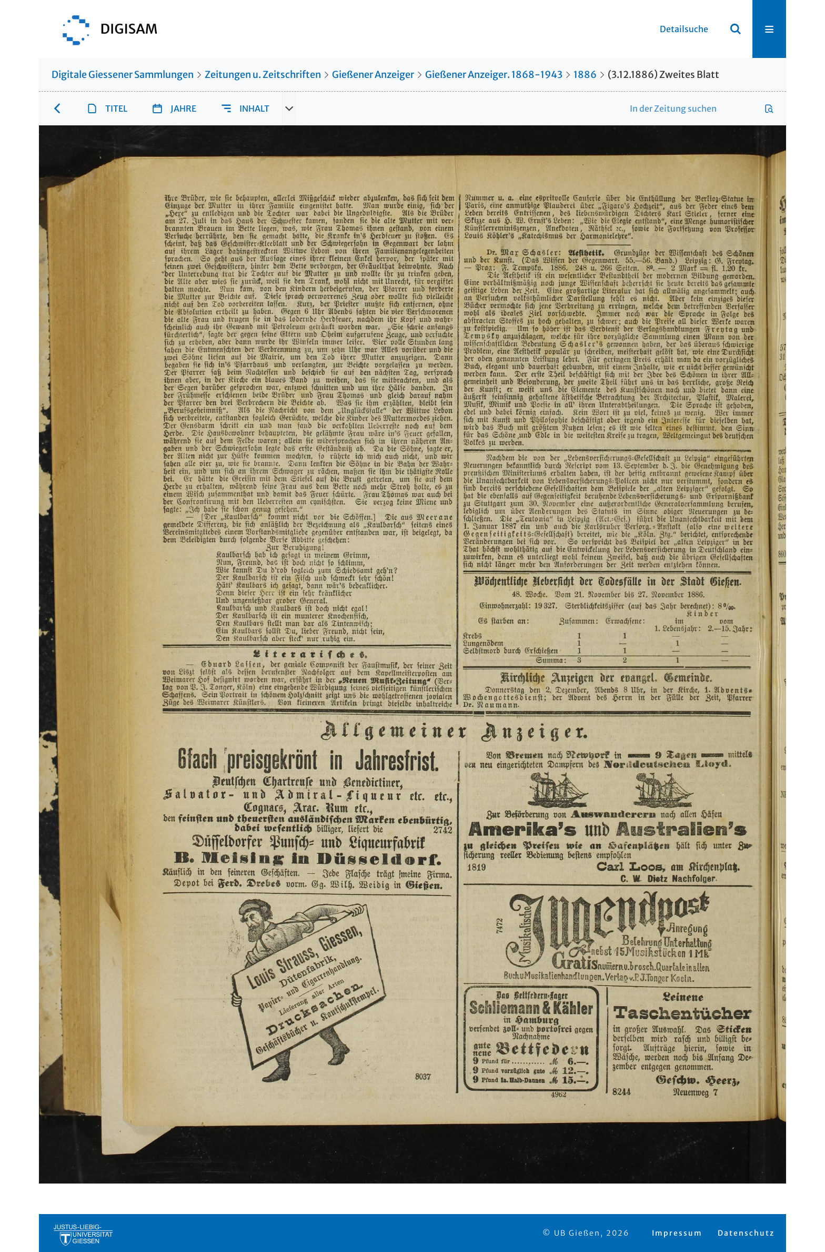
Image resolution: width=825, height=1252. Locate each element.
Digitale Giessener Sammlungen (123, 74)
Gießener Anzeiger (373, 74)
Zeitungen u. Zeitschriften (263, 74)
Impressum (677, 1233)
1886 (585, 74)
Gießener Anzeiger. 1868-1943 (493, 74)
